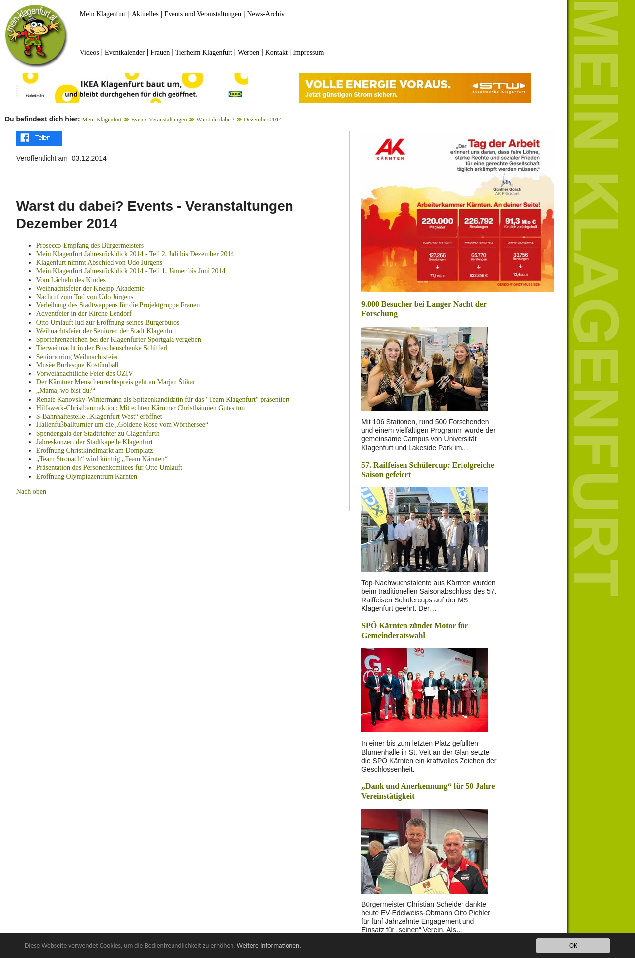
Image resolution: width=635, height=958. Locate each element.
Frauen (160, 52)
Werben (248, 52)
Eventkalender (125, 52)
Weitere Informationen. (269, 945)
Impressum (308, 52)
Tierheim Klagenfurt (203, 52)
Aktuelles (145, 14)
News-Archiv (266, 14)
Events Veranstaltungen (159, 119)
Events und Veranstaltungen (202, 14)
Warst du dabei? (215, 119)
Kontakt (276, 52)
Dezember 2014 (263, 119)
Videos (89, 52)
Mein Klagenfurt (103, 14)
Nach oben (31, 491)
